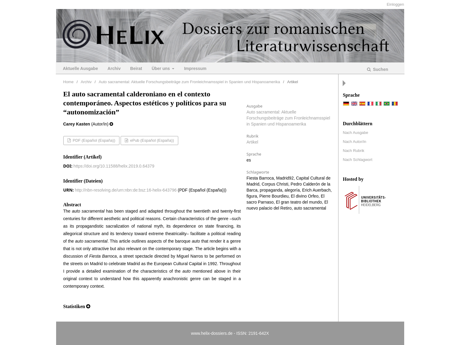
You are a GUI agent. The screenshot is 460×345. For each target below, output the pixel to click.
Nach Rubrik (354, 150)
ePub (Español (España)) (151, 140)
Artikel (252, 142)
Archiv (114, 68)
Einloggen (395, 4)
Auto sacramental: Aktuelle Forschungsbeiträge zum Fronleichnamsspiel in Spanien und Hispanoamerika (189, 82)
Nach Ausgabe (355, 132)
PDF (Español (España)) (93, 140)
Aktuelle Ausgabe (80, 68)
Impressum (195, 68)
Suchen (380, 69)
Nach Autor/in (354, 141)
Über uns (161, 68)
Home (68, 82)
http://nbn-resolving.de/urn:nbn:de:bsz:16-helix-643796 (125, 190)
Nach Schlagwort (357, 159)
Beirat (136, 68)
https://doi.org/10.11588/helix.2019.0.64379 (114, 166)
